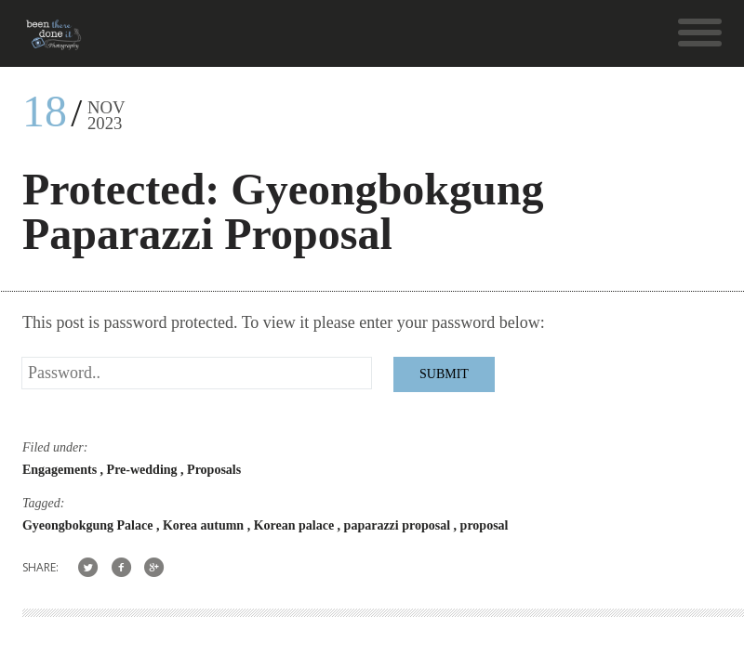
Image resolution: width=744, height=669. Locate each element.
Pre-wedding (143, 470)
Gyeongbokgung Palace (89, 525)
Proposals (214, 470)
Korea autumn (205, 525)
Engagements (61, 470)
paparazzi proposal (399, 525)
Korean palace (296, 525)
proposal (484, 525)
